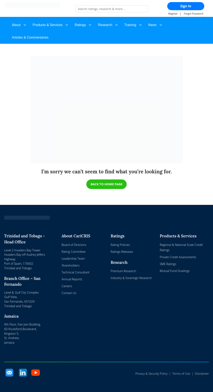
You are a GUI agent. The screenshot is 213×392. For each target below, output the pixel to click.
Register (173, 13)
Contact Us (69, 293)
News (152, 25)
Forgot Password (193, 13)
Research (105, 25)
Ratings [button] (80, 25)
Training (130, 25)
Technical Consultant (75, 272)
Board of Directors (74, 245)
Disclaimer (202, 374)
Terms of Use (181, 374)
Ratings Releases (122, 252)
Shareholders (70, 265)
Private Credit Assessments (178, 257)
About (16, 25)
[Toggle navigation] (203, 18)
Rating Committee (73, 252)
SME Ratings (168, 264)
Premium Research (123, 271)
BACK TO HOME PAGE (106, 184)
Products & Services (48, 25)
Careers (67, 286)
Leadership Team (73, 258)
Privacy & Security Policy (151, 374)
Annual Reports (72, 279)
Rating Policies (120, 245)
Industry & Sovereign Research (131, 278)
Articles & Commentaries (30, 37)
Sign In (185, 6)
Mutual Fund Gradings (175, 271)
